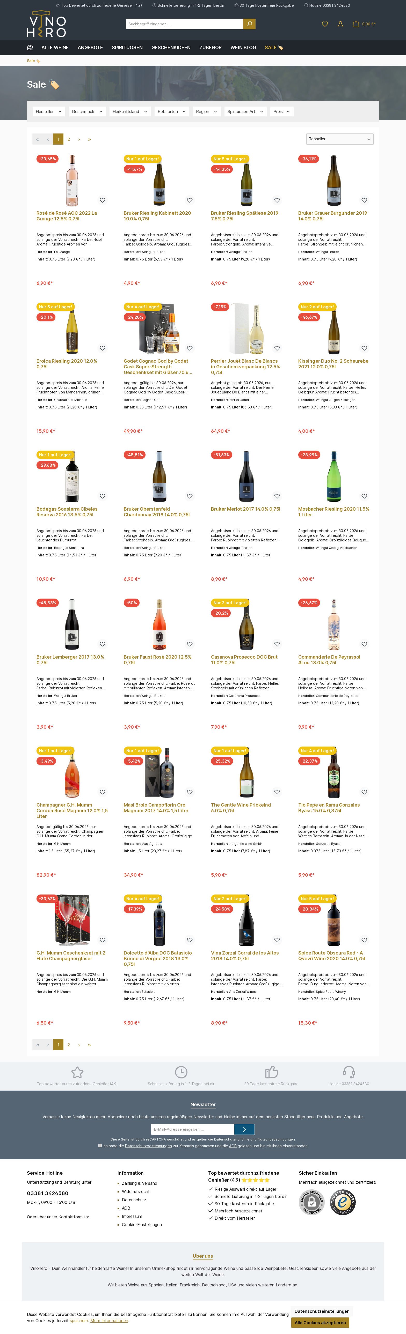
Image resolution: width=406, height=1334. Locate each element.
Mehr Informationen (109, 1320)
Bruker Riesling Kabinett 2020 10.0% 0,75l (157, 215)
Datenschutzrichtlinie (231, 1139)
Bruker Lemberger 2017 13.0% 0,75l (70, 659)
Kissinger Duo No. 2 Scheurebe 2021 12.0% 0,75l (333, 363)
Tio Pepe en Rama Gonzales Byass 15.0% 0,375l (329, 807)
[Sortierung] (340, 139)
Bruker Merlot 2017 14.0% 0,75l (245, 509)
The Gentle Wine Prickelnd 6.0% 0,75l (241, 807)
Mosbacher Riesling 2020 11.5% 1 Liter (333, 511)
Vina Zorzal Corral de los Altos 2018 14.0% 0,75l (245, 955)
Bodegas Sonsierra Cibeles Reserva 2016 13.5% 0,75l (67, 511)
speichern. (79, 1320)
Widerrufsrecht (136, 1191)
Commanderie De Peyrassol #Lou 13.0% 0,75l (329, 659)
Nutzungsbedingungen (276, 1139)
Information (131, 1173)
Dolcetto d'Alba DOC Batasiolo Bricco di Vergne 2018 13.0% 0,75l (158, 958)
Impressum (132, 1216)
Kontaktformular (74, 1216)
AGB (233, 1146)
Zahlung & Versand (139, 1183)
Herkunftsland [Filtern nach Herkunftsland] (130, 111)
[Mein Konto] (340, 24)
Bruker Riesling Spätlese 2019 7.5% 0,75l (244, 215)
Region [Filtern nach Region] (207, 111)
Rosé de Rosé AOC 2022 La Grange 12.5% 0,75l (67, 215)
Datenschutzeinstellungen (322, 1311)
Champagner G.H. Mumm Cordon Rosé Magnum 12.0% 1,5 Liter (72, 810)
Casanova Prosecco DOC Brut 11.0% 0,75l (244, 659)
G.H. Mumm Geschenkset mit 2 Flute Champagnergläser (71, 955)
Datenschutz (134, 1199)
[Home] (32, 47)
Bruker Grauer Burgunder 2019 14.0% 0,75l (332, 215)
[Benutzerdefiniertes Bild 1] (343, 1202)
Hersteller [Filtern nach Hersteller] (49, 111)
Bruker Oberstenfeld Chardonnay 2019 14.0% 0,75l (157, 511)
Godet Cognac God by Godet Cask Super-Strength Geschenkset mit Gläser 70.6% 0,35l (158, 366)
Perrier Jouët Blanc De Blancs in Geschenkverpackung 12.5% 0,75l (245, 366)
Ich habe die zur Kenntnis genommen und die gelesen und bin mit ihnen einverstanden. (206, 1146)
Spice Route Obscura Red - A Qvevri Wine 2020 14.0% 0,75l (331, 955)
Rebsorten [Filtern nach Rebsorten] (172, 111)
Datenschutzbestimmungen (148, 1146)
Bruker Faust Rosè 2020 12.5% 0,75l (158, 659)
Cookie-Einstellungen (142, 1224)
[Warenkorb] (364, 24)
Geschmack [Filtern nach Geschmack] (87, 111)
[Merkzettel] (324, 24)
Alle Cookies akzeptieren (320, 1322)
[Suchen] (249, 24)
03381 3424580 (47, 1193)
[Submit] (244, 1129)
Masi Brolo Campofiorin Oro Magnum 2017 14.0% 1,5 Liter (156, 807)
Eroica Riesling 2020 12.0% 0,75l (67, 363)
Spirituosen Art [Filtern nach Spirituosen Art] (246, 111)
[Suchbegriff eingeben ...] (184, 24)
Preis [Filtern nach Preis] (282, 111)
